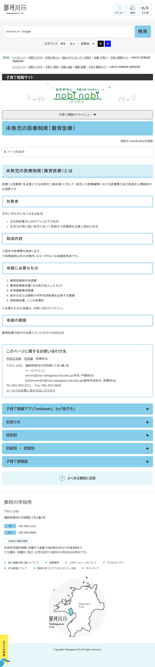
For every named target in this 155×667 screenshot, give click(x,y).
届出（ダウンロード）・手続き (76, 57)
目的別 (11, 435)
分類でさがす (35, 57)
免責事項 (54, 562)
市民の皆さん (52, 57)
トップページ (18, 57)
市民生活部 (13, 358)
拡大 (72, 43)
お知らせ (13, 422)
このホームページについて (83, 562)
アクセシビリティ (115, 562)
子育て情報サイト (119, 57)
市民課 (28, 358)
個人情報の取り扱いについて (23, 562)
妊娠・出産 (66, 67)
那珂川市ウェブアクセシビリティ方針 (57, 568)
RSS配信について (17, 568)
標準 (63, 43)
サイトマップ (92, 568)
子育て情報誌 (17, 462)
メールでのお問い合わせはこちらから (30, 390)
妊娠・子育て (101, 57)
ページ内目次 (16, 151)
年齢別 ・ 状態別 (20, 448)
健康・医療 (80, 67)
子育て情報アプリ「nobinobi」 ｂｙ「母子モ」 (40, 409)
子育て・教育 (52, 67)
